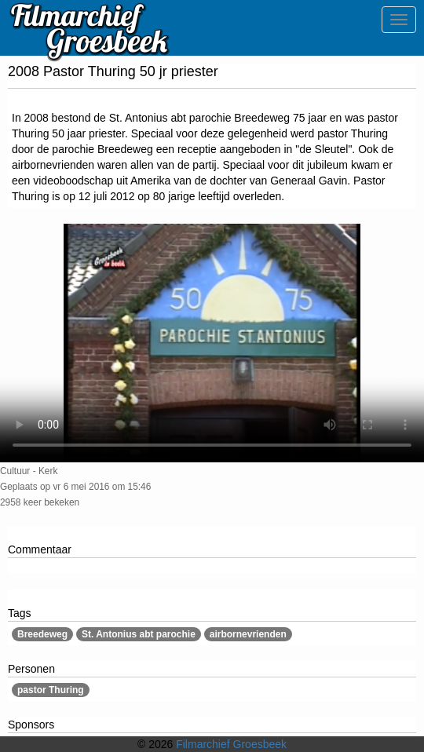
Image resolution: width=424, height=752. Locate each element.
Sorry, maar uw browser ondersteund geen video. (212, 343)
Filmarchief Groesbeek (231, 744)
